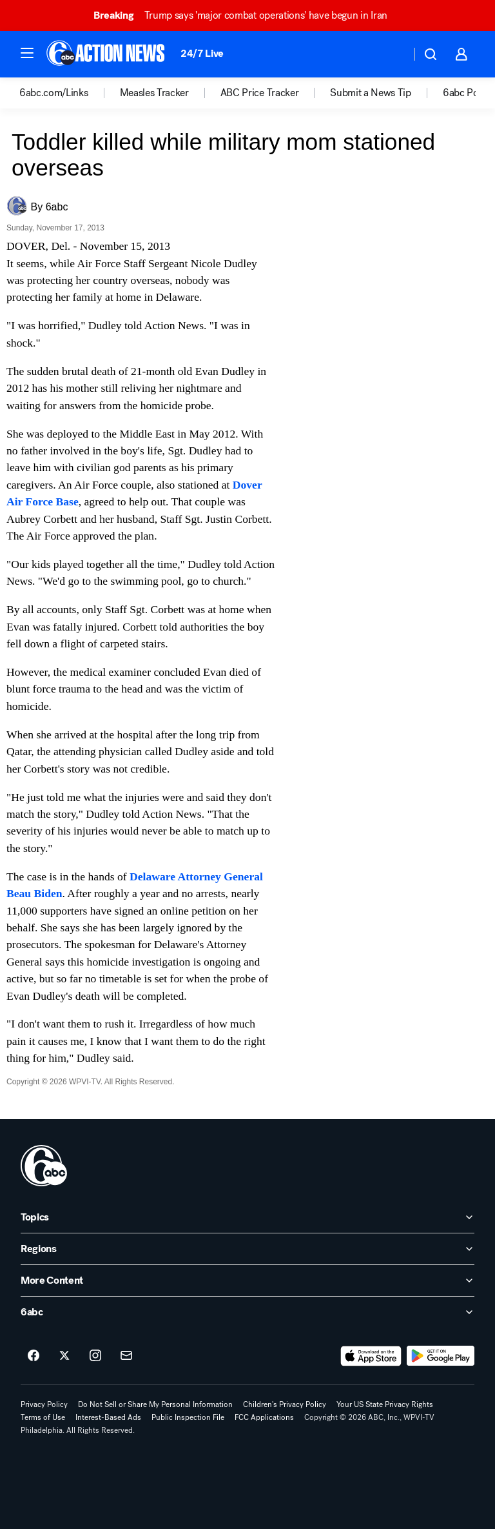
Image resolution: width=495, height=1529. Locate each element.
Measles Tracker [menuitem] (154, 93)
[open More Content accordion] (247, 1280)
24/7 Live (202, 53)
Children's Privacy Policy (284, 1404)
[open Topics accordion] (247, 1217)
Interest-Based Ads (108, 1417)
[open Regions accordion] (247, 1249)
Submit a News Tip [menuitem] (370, 93)
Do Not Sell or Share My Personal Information (155, 1404)
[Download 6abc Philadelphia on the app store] (371, 1356)
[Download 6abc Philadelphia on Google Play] (440, 1356)
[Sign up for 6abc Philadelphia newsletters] (126, 1356)
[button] (27, 53)
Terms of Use (43, 1417)
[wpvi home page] (44, 1165)
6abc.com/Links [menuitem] (53, 93)
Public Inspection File (187, 1417)
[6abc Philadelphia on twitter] (64, 1356)
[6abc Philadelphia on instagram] (95, 1356)
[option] (69, 93)
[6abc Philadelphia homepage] (107, 54)
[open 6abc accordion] (247, 1312)
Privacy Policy (44, 1404)
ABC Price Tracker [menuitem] (259, 93)
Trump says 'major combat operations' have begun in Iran (246, 15)
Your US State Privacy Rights (384, 1404)
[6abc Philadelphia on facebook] (33, 1356)
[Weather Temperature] (391, 54)
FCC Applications (264, 1417)
